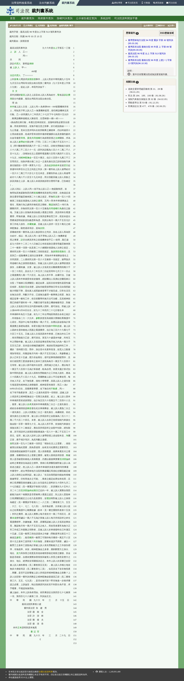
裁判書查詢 (27, 18)
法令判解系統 (47, 2)
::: (109, 3)
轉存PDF (160, 26)
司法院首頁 (131, 3)
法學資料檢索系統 (21, 2)
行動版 (145, 3)
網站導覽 (117, 3)
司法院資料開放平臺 (126, 18)
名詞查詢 (40, 26)
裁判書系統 (68, 2)
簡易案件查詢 (45, 18)
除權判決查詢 (64, 18)
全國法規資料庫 (46, 672)
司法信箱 (171, 3)
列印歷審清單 (167, 33)
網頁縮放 (158, 3)
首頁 (12, 18)
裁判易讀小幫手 (66, 26)
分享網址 (28, 26)
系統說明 (105, 18)
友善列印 (148, 26)
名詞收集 (52, 26)
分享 (171, 26)
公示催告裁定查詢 (86, 18)
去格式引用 (15, 26)
